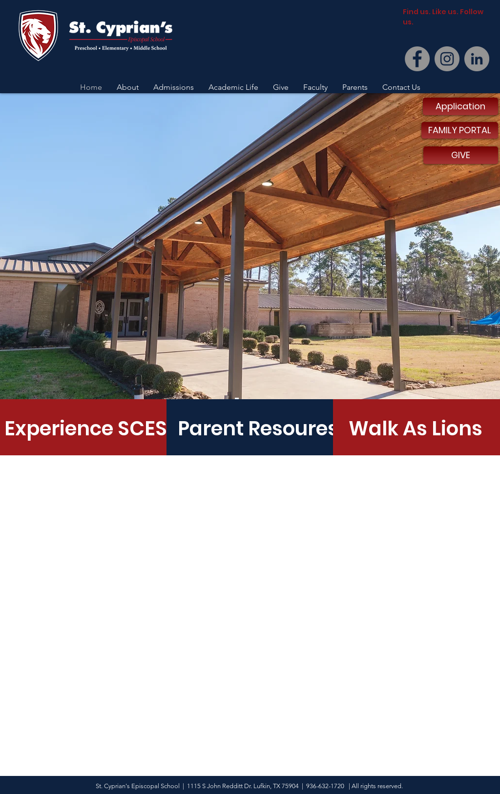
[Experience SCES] (85, 428)
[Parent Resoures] (258, 428)
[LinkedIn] (476, 58)
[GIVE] (460, 155)
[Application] (460, 106)
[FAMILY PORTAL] (459, 130)
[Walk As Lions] (415, 428)
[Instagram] (447, 58)
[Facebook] (417, 58)
